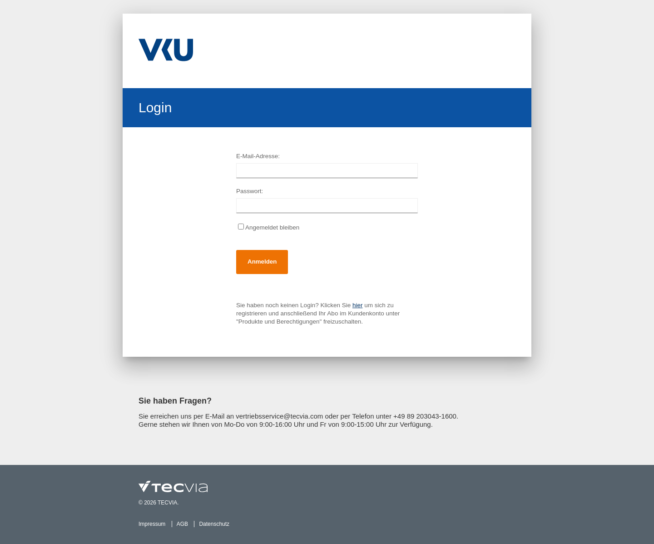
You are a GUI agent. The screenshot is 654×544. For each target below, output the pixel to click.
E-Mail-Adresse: (258, 156)
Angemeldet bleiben (268, 227)
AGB (182, 524)
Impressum (152, 524)
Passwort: (249, 191)
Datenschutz (214, 524)
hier (357, 305)
